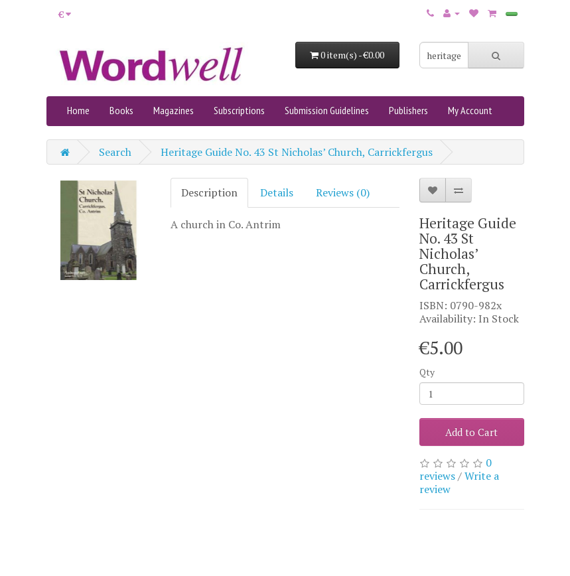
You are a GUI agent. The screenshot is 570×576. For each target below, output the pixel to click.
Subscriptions (239, 110)
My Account (470, 110)
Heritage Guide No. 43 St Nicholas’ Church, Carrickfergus (297, 152)
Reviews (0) (343, 192)
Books (121, 110)
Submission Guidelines (327, 110)
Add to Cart (471, 432)
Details (276, 192)
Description (209, 192)
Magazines (173, 110)
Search (115, 152)
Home (78, 110)
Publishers (408, 110)
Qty (427, 372)
